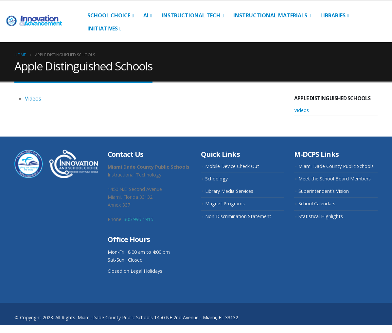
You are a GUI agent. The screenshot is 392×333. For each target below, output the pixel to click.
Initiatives (102, 28)
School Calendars (316, 203)
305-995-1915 (138, 219)
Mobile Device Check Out (232, 166)
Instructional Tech (191, 15)
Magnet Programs (225, 203)
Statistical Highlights (320, 216)
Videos (33, 98)
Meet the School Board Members (334, 179)
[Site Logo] (37, 21)
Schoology (216, 179)
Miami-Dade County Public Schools (336, 166)
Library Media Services (229, 191)
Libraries (333, 15)
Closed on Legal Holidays (135, 271)
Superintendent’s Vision (323, 191)
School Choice (108, 15)
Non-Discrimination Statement (238, 216)
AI (146, 15)
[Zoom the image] (56, 153)
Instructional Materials (270, 15)
